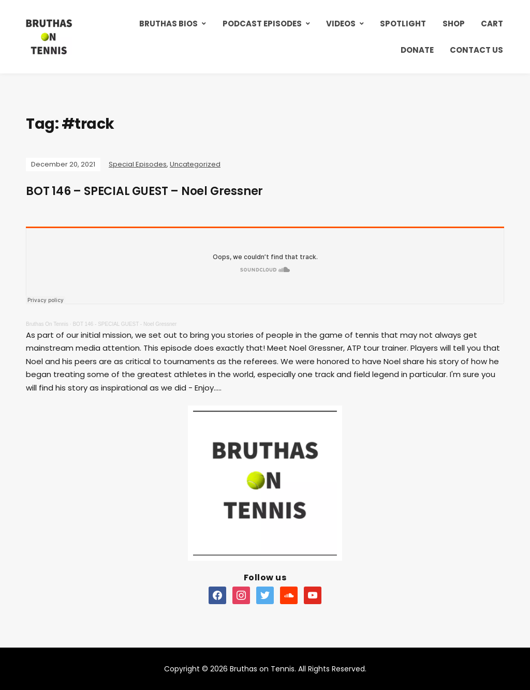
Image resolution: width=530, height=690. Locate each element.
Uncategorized (195, 164)
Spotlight (403, 23)
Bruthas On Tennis (47, 324)
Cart (492, 23)
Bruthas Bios (168, 23)
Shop (454, 23)
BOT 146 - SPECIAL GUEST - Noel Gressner (124, 324)
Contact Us (476, 49)
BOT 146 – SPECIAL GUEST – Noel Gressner (144, 191)
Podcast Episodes (262, 23)
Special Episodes (138, 164)
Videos (341, 23)
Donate (417, 49)
